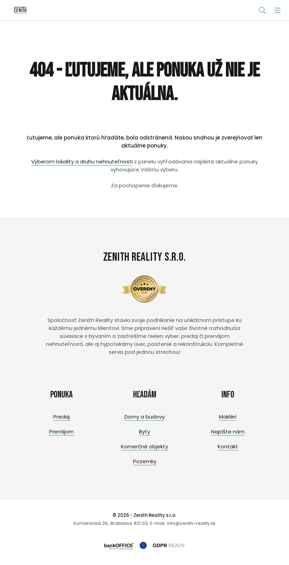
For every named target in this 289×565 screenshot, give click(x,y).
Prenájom (61, 431)
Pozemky (144, 461)
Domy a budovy (144, 416)
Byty (144, 431)
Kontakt (228, 446)
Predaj (61, 416)
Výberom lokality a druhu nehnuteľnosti (82, 161)
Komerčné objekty (144, 446)
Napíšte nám (228, 431)
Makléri (227, 416)
